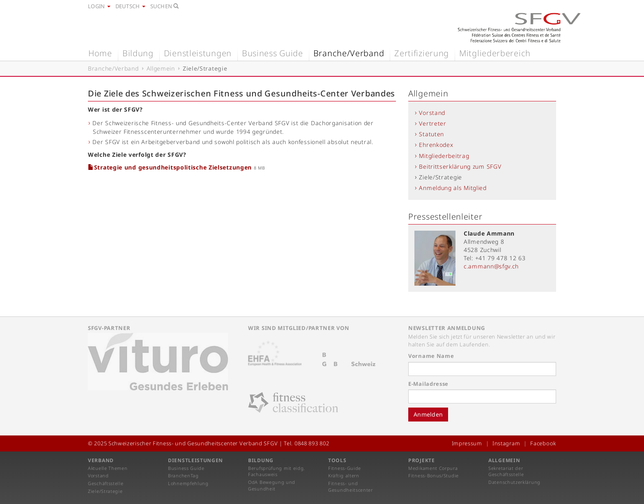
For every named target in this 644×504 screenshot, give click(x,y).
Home (100, 53)
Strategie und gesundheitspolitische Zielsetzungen (171, 167)
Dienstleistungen (198, 53)
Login (99, 6)
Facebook (543, 443)
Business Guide (272, 53)
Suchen (164, 6)
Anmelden (428, 414)
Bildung (138, 53)
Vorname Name (431, 356)
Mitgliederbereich (495, 53)
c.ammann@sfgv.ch (491, 266)
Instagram (506, 443)
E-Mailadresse (428, 383)
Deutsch (130, 6)
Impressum (467, 443)
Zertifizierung (421, 53)
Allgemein (161, 68)
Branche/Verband (348, 53)
